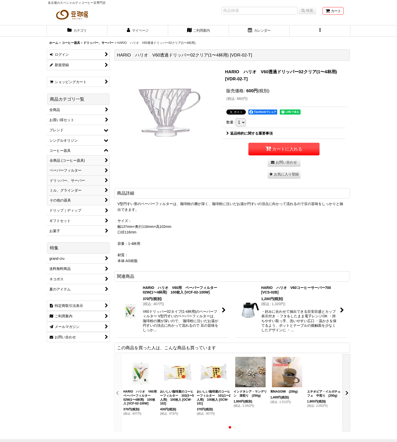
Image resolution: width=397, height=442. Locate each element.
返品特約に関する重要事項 (249, 133)
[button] (320, 30)
